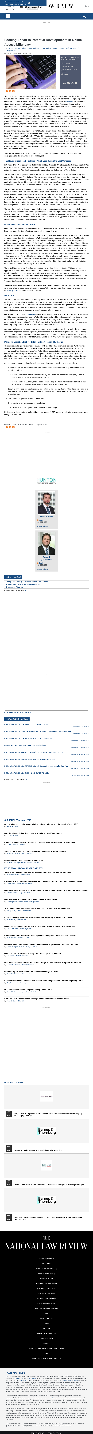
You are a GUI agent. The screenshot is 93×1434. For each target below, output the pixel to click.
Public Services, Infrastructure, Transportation (46, 1348)
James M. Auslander (13, 853)
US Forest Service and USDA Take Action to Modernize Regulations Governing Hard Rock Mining (46, 890)
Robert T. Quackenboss (30, 48)
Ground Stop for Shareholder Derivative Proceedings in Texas (31, 972)
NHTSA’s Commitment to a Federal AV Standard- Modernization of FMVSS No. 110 (39, 926)
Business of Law (46, 1278)
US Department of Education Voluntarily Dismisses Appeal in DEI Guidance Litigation (41, 944)
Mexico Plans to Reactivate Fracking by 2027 (23, 860)
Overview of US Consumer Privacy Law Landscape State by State (32, 953)
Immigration (46, 1323)
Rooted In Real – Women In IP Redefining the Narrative (38, 1150)
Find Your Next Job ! (13, 577)
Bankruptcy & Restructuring (46, 1268)
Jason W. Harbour (13, 875)
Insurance (46, 1328)
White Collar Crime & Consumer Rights (46, 1358)
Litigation (46, 1343)
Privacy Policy (31, 1378)
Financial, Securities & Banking (46, 1308)
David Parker (11, 884)
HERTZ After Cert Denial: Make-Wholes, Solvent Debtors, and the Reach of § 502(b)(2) (41, 824)
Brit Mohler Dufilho (22, 956)
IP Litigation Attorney (14, 587)
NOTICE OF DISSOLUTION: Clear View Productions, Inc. (26, 745)
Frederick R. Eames (13, 965)
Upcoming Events (13, 1083)
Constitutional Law (67, 66)
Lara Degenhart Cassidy (15, 902)
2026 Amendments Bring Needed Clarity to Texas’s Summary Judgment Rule (37, 908)
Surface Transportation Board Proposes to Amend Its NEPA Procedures (35, 851)
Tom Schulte (11, 920)
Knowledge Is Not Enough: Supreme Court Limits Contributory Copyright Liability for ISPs (43, 881)
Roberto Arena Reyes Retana (16, 862)
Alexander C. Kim (24, 844)
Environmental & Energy (46, 1298)
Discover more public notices (14, 779)
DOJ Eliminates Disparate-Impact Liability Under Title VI (28, 990)
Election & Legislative (46, 1293)
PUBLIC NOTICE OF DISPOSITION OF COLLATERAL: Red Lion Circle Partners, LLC (37, 731)
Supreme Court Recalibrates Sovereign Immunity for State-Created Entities (36, 999)
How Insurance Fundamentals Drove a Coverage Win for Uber (30, 899)
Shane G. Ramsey (13, 826)
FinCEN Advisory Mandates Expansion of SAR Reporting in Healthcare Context (38, 917)
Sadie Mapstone (25, 929)
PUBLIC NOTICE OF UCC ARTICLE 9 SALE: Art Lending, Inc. (28, 738)
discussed (69, 101)
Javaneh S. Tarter (23, 938)
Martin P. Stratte (12, 893)
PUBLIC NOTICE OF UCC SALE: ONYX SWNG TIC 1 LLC (27, 773)
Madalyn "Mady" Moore (31, 902)
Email (41, 520)
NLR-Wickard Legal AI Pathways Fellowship (23, 584)
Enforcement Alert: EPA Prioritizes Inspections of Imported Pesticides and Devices (40, 935)
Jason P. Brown (14, 48)
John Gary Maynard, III (24, 884)
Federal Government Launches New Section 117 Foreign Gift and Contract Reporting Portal (43, 981)
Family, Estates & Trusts (46, 1303)
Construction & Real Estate (46, 1283)
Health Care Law (46, 1318)
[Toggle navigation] (7, 16)
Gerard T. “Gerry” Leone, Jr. (28, 947)
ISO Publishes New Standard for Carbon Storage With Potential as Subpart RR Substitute (42, 962)
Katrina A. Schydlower (24, 911)
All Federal (64, 74)
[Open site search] (84, 16)
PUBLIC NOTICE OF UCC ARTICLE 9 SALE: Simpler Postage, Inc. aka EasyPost (36, 766)
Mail (69, 83)
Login (87, 6)
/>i (76, 83)
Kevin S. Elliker (12, 1001)
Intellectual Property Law (46, 1333)
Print (65, 83)
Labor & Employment (46, 1338)
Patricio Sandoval (33, 862)
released (31, 314)
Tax (46, 1353)
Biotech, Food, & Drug (46, 1273)
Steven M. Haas (27, 974)
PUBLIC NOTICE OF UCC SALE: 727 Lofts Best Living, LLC (28, 724)
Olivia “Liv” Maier (25, 875)
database (23, 1380)
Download (73, 83)
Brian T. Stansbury (13, 929)
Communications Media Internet (69, 70)
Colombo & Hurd (12, 835)
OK (29, 3)
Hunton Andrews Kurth (48, 48)
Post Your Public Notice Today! (16, 719)
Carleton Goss (21, 920)
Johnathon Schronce (13, 974)
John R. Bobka (11, 938)
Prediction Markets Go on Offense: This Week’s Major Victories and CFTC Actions (39, 842)
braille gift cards (13, 291)
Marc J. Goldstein (27, 853)
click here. (68, 1426)
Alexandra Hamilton (27, 965)
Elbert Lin (21, 1001)
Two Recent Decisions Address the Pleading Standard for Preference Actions (37, 872)
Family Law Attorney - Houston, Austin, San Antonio (27, 582)
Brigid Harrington (12, 947)
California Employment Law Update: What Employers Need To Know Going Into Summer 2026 (48, 1218)
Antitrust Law (46, 1263)
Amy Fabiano (11, 983)
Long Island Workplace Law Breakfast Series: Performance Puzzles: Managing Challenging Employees (48, 1115)
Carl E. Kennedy (12, 844)
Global (46, 1313)
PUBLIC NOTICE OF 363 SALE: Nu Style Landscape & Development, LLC (33, 752)
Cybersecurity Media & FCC (46, 1288)
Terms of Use (19, 1378)
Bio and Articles (42, 526)
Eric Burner (10, 956)
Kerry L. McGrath (24, 893)
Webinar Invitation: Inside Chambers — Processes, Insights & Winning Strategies (49, 1185)
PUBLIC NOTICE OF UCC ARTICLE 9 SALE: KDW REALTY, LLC (29, 759)
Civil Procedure (66, 63)
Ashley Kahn (11, 911)
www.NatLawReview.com (70, 1380)
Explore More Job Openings (14, 590)
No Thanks (32, 8)
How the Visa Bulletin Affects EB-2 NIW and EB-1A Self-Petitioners (33, 833)
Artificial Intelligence (46, 1258)
